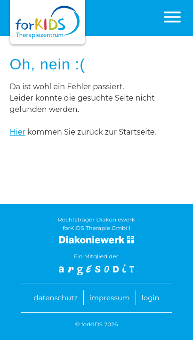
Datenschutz (55, 297)
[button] (172, 17)
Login (151, 297)
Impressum (109, 297)
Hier (17, 132)
